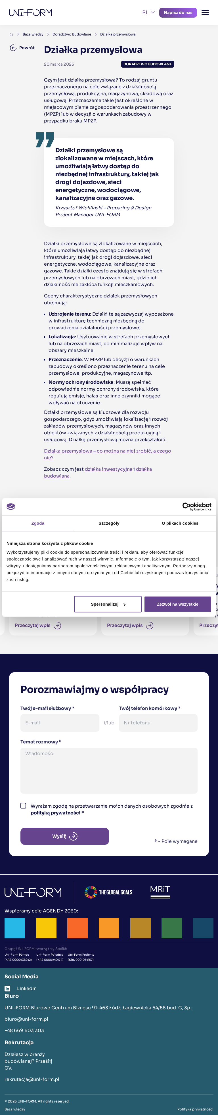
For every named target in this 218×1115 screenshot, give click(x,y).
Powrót (22, 47)
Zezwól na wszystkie (177, 604)
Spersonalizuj (108, 604)
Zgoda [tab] (38, 522)
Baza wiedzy (33, 34)
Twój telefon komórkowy (150, 708)
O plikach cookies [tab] (180, 522)
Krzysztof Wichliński (78, 208)
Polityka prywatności (195, 1109)
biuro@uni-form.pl (26, 1019)
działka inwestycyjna (108, 469)
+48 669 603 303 (24, 1030)
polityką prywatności (55, 813)
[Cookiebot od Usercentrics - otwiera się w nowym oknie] (186, 506)
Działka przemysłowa (118, 34)
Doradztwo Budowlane (72, 34)
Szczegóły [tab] (108, 522)
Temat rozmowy (40, 742)
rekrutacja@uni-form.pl (32, 1079)
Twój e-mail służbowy (47, 708)
